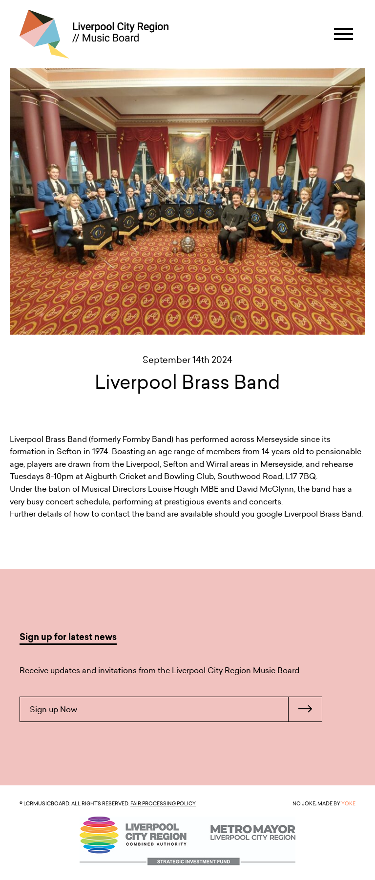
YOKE (348, 803)
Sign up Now (176, 709)
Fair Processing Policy (163, 803)
